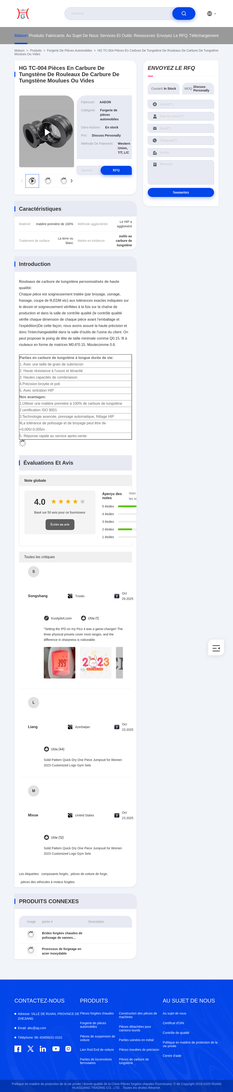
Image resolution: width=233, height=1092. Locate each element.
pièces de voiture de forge (89, 874)
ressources (144, 35)
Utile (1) (93, 618)
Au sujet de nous (82, 35)
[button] (71, 181)
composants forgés (54, 874)
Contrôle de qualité (176, 1033)
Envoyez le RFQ (172, 35)
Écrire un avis (60, 524)
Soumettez (181, 192)
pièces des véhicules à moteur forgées (48, 882)
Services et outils (116, 35)
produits (36, 35)
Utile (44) (57, 749)
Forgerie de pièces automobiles (69, 50)
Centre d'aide (172, 1056)
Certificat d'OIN (173, 1023)
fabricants (55, 35)
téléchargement (204, 35)
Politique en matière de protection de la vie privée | (47, 1084)
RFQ (116, 170)
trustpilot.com (61, 618)
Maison (21, 35)
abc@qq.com (32, 1028)
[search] (183, 13)
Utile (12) (57, 838)
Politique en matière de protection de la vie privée (190, 1044)
